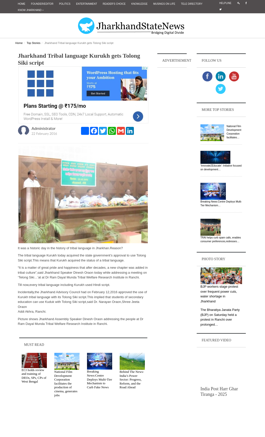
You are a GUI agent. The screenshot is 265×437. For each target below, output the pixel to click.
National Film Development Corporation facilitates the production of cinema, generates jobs (66, 383)
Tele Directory (191, 3)
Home (21, 3)
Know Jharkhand (31, 10)
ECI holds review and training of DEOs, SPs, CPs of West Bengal (34, 376)
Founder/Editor (42, 3)
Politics (65, 3)
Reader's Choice (114, 3)
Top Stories (33, 42)
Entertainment (86, 3)
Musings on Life (164, 3)
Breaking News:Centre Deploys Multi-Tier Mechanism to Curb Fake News (99, 379)
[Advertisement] (172, 144)
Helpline (225, 3)
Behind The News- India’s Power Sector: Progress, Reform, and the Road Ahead (132, 379)
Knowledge (139, 3)
